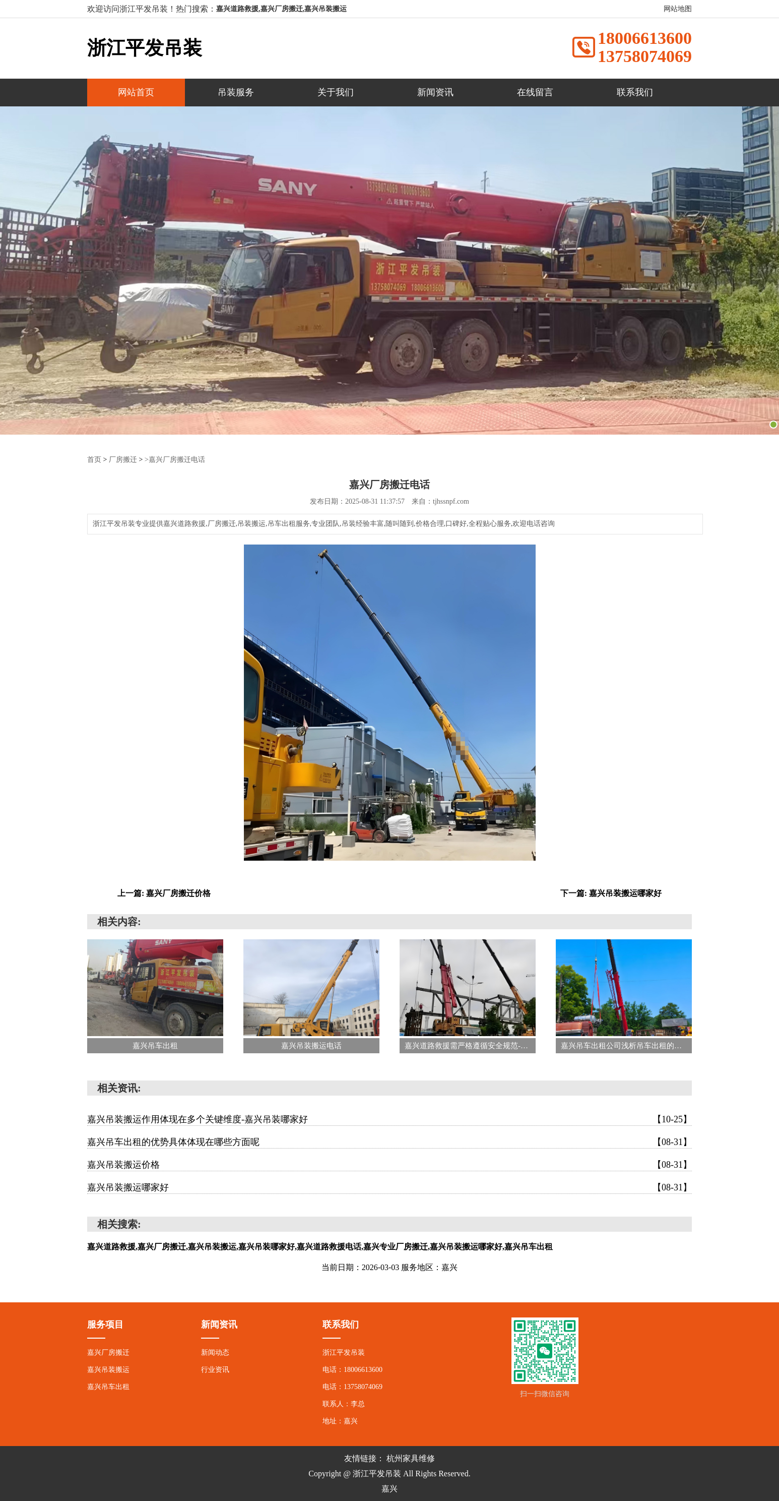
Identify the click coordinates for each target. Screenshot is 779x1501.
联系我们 (635, 92)
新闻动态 (215, 1352)
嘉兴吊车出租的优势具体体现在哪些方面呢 (389, 1141)
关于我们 (335, 92)
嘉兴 (389, 1488)
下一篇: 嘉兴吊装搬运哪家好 (611, 892)
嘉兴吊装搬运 (108, 1369)
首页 (94, 459)
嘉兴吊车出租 (108, 1386)
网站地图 (678, 9)
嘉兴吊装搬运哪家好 (389, 1187)
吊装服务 (236, 92)
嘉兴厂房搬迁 (108, 1352)
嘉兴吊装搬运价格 (389, 1164)
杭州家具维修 (410, 1458)
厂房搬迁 (123, 459)
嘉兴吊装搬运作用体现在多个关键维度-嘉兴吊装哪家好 (389, 1119)
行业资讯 (215, 1369)
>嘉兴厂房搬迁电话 (175, 459)
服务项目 (105, 1324)
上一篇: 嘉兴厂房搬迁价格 (164, 892)
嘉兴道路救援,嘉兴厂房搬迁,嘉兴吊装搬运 (281, 9)
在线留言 (535, 92)
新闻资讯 (435, 92)
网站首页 (136, 92)
